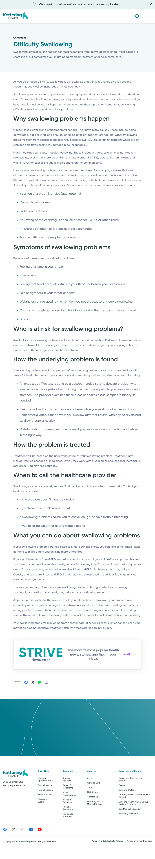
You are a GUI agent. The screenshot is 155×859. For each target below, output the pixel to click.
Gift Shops (92, 803)
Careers (91, 798)
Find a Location (45, 801)
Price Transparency (69, 804)
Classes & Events (42, 811)
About (90, 789)
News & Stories (45, 805)
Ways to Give (93, 794)
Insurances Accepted (68, 826)
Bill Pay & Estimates (67, 811)
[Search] (136, 16)
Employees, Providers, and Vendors (131, 790)
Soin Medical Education (129, 820)
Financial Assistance (68, 818)
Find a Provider (45, 796)
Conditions (19, 37)
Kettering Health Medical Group (95, 813)
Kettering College (127, 801)
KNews (121, 796)
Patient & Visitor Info (68, 797)
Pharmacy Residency (128, 824)
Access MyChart (67, 790)
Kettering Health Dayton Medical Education (134, 806)
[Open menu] (149, 16)
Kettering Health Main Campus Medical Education (133, 814)
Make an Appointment (44, 790)
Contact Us (92, 808)
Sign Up (130, 654)
